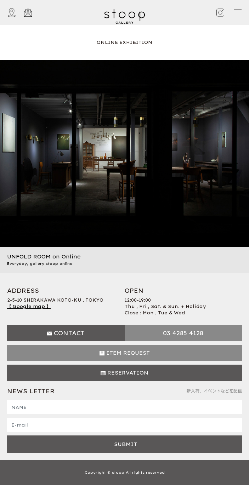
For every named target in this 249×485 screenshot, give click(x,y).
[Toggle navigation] (237, 13)
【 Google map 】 (29, 306)
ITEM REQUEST (128, 353)
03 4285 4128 (183, 333)
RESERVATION (127, 373)
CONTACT (69, 333)
